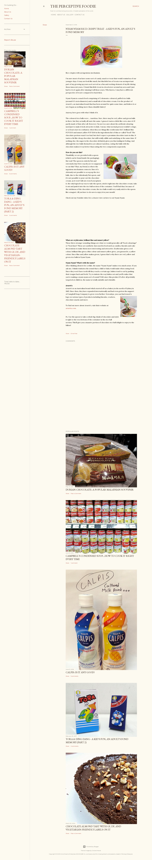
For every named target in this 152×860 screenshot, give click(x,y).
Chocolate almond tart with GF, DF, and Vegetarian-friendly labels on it (93, 828)
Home (52, 15)
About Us (60, 15)
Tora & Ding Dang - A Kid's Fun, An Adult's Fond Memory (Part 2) (14, 205)
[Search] (136, 6)
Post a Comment (76, 493)
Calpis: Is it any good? (80, 672)
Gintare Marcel (96, 850)
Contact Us (79, 15)
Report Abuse (10, 40)
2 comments (74, 746)
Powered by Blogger (91, 846)
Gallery (69, 15)
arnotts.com (71, 308)
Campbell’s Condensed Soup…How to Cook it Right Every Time (13, 117)
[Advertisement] (101, 410)
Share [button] (45, 25)
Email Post (74, 333)
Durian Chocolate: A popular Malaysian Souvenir (100, 489)
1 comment (74, 563)
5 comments (74, 676)
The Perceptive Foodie (73, 6)
